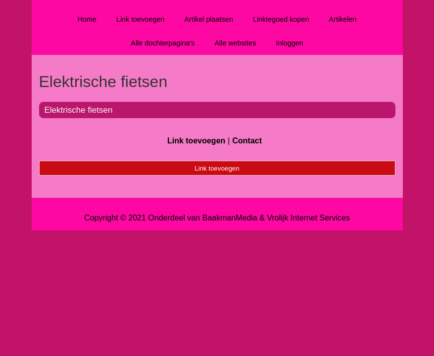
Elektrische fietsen (79, 110)
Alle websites (235, 43)
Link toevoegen (140, 19)
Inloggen (289, 43)
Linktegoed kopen (281, 19)
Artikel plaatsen (209, 19)
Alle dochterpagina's (162, 43)
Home (86, 19)
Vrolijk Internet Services (308, 218)
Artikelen (343, 19)
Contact (247, 140)
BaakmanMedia (229, 218)
